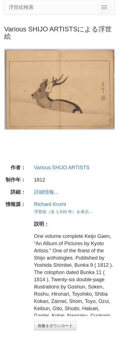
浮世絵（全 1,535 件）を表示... (63, 211)
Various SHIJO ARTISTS (61, 167)
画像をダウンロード (55, 325)
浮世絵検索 (21, 7)
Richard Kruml (50, 204)
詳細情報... (46, 192)
